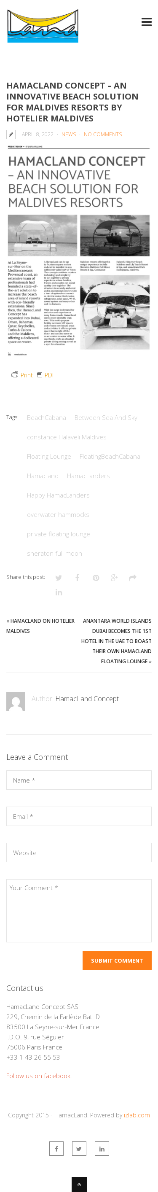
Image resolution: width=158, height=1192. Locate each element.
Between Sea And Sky (106, 417)
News (69, 134)
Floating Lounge (49, 456)
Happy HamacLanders (58, 495)
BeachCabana (46, 417)
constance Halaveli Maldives (67, 437)
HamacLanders (88, 475)
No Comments (103, 134)
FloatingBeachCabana (110, 456)
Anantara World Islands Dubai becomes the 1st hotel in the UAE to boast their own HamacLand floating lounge (116, 641)
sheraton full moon (54, 553)
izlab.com (137, 1115)
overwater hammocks (58, 514)
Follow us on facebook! (39, 1075)
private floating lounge (58, 534)
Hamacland (43, 475)
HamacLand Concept (87, 698)
